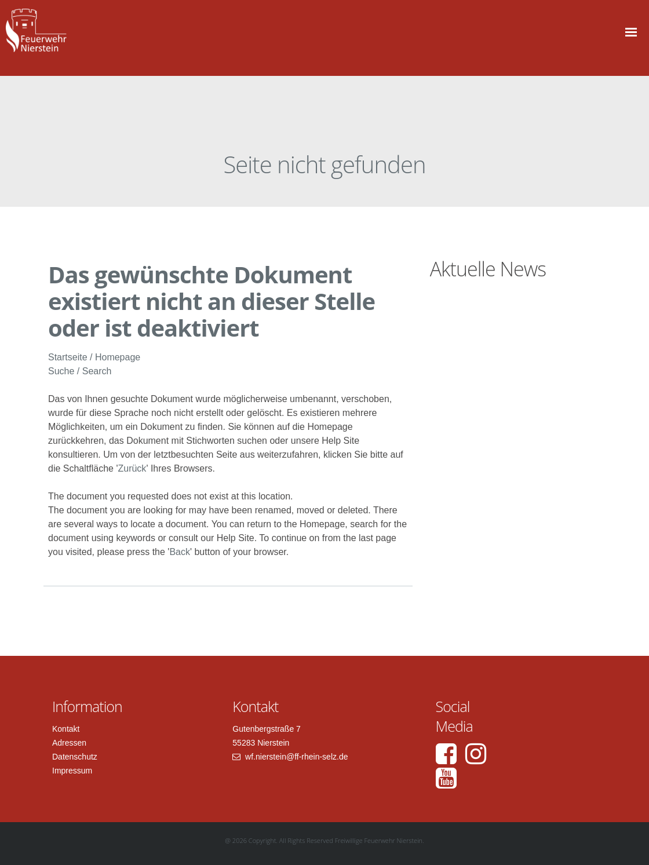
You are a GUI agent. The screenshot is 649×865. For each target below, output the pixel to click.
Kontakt (65, 728)
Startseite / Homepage (94, 357)
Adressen (69, 742)
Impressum (72, 770)
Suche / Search (79, 371)
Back (179, 552)
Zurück (132, 468)
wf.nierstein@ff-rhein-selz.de (295, 756)
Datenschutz (74, 756)
